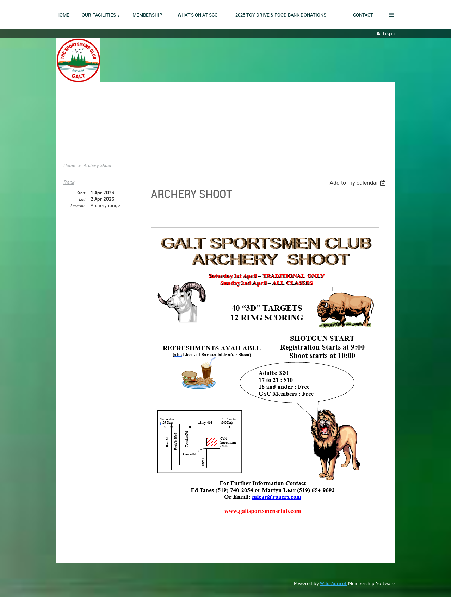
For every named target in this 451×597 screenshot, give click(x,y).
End (82, 199)
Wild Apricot (333, 583)
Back (68, 182)
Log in (389, 34)
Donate (70, 130)
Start (81, 192)
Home (69, 109)
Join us (70, 120)
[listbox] (358, 182)
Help (68, 141)
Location (77, 205)
